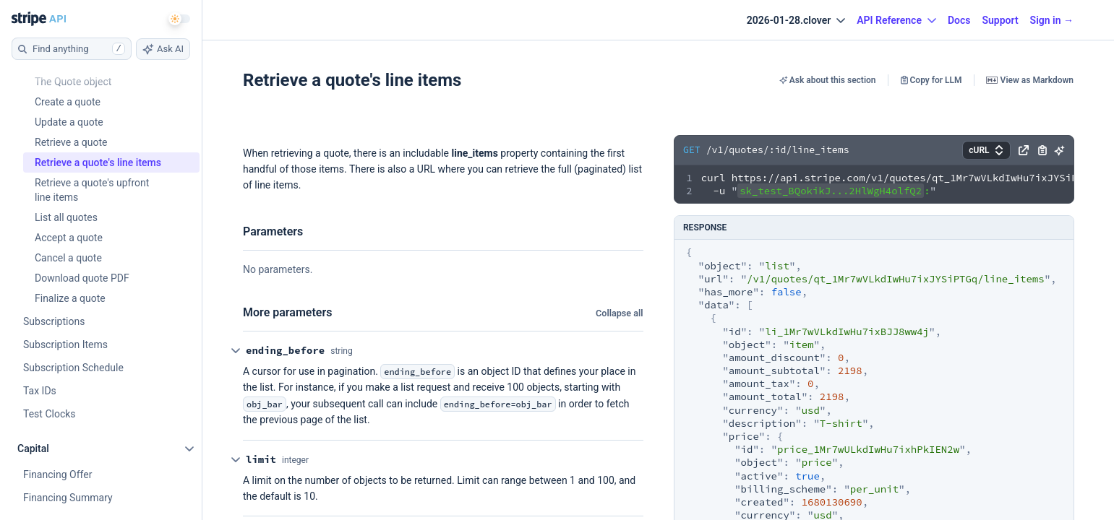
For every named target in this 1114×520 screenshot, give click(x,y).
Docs (959, 20)
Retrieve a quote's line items (352, 81)
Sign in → (1052, 20)
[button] (1023, 148)
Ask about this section (827, 81)
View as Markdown (1030, 81)
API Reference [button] (896, 20)
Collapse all (619, 313)
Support (1000, 20)
